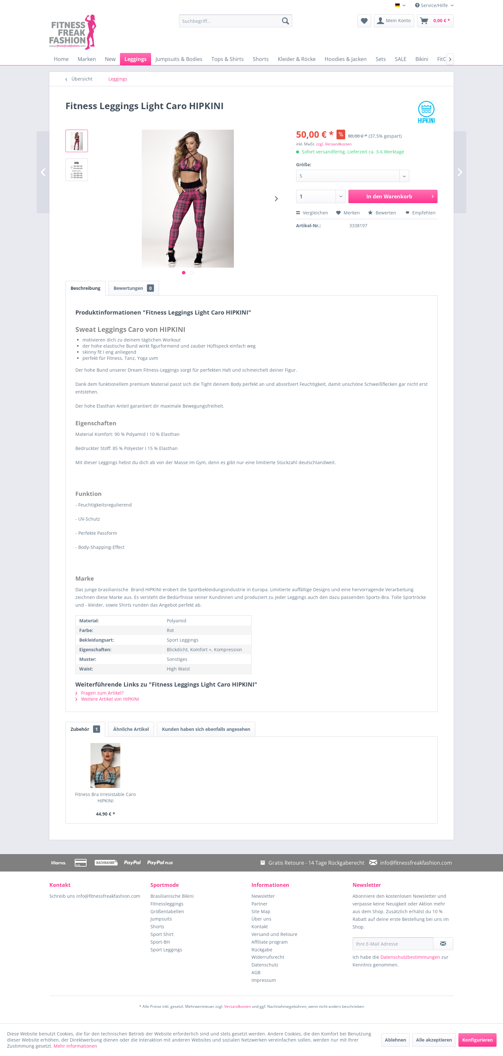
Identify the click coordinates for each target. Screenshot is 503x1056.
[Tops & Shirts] (227, 59)
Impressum (264, 980)
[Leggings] (135, 59)
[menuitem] (235, 20)
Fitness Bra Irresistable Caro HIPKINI (105, 797)
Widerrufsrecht (268, 957)
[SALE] (400, 59)
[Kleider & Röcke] (296, 59)
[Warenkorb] (435, 20)
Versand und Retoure (274, 934)
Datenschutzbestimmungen (410, 957)
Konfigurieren (477, 1040)
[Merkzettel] (364, 20)
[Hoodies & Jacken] (345, 59)
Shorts (157, 926)
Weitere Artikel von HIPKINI (107, 699)
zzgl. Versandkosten (334, 144)
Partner (260, 904)
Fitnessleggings (166, 904)
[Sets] (380, 59)
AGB (256, 972)
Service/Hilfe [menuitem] (432, 5)
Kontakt (260, 926)
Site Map (261, 911)
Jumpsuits (161, 919)
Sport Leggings (166, 950)
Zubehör (85, 729)
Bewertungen (134, 288)
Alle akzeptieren (434, 1040)
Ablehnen (395, 1040)
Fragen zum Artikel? (99, 693)
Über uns (261, 919)
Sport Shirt (162, 934)
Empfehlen (420, 213)
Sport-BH (160, 942)
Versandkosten (237, 1006)
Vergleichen (312, 213)
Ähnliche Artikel (131, 729)
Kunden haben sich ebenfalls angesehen (206, 729)
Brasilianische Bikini (172, 896)
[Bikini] (422, 59)
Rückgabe (262, 950)
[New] (110, 59)
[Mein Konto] (394, 20)
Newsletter (263, 896)
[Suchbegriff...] (235, 20)
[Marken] (86, 59)
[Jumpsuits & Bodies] (179, 59)
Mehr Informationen (75, 1046)
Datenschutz (265, 965)
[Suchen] (285, 20)
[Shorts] (260, 59)
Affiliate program (270, 942)
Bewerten (382, 213)
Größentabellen (167, 911)
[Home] (61, 59)
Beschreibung (85, 288)
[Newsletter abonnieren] (443, 943)
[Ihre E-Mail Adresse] (393, 943)
